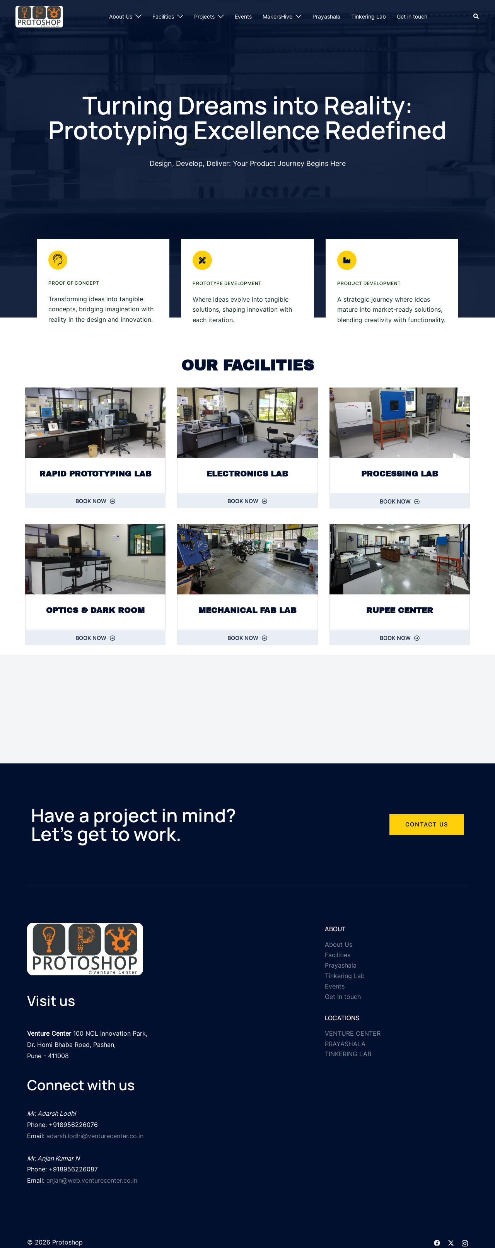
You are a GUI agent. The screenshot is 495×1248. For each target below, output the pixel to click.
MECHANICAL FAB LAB (247, 611)
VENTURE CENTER (353, 1035)
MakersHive (277, 16)
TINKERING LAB (348, 1056)
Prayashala (326, 16)
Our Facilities (247, 365)
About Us (120, 16)
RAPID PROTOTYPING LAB (95, 473)
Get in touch (412, 16)
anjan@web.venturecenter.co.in (91, 1174)
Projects (204, 16)
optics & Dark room (95, 611)
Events (243, 16)
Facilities (163, 16)
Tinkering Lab (368, 16)
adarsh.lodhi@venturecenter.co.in (94, 1132)
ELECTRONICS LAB (247, 473)
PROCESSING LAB (399, 473)
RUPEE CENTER (399, 611)
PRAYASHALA (345, 1046)
